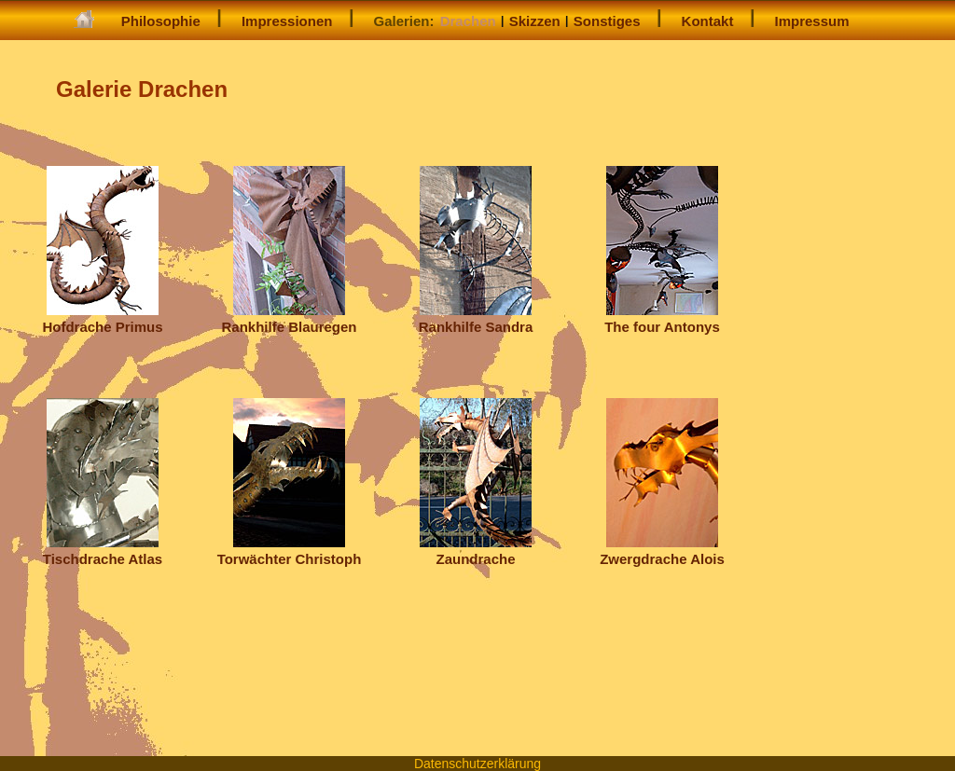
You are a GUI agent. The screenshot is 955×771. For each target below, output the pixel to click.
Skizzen (535, 21)
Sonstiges (607, 21)
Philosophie (161, 21)
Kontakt (708, 21)
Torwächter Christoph (289, 550)
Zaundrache (476, 550)
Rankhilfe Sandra (476, 318)
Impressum (812, 21)
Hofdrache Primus (102, 318)
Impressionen (287, 21)
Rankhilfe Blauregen (288, 318)
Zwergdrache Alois (662, 550)
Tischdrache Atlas (102, 550)
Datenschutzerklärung (477, 763)
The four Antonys (662, 318)
